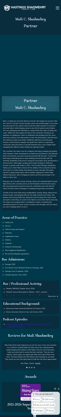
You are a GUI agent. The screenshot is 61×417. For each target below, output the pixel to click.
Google (37, 363)
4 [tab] (34, 367)
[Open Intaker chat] (34, 416)
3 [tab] (31, 367)
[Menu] (57, 8)
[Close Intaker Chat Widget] (58, 388)
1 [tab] (26, 367)
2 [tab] (29, 367)
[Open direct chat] (55, 388)
